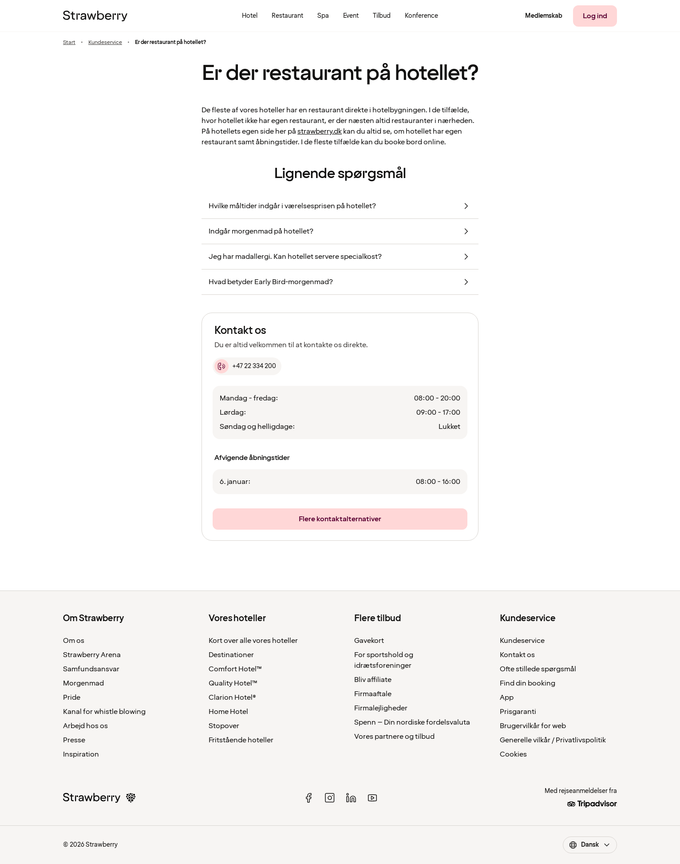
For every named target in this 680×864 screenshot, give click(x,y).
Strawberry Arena (92, 655)
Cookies (513, 754)
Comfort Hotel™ (235, 669)
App (507, 697)
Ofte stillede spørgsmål (538, 669)
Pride (71, 697)
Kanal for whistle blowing (104, 712)
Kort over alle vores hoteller (253, 641)
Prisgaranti (518, 712)
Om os (73, 641)
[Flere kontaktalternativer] (340, 519)
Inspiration (81, 754)
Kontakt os (517, 655)
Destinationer (231, 655)
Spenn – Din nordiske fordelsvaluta (412, 722)
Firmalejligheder (380, 708)
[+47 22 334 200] (247, 366)
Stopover (224, 726)
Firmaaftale (372, 694)
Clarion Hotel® (232, 697)
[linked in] (351, 798)
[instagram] (329, 798)
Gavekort (369, 641)
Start (69, 42)
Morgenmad (83, 683)
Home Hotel (228, 712)
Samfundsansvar (91, 669)
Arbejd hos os (85, 726)
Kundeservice (105, 42)
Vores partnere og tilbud (394, 736)
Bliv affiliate (372, 680)
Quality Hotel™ (233, 683)
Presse (74, 740)
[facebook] (308, 798)
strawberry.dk (319, 131)
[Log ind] (595, 16)
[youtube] (372, 798)
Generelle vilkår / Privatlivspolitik (553, 740)
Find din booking (527, 683)
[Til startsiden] (95, 16)
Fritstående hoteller (241, 740)
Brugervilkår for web (533, 726)
